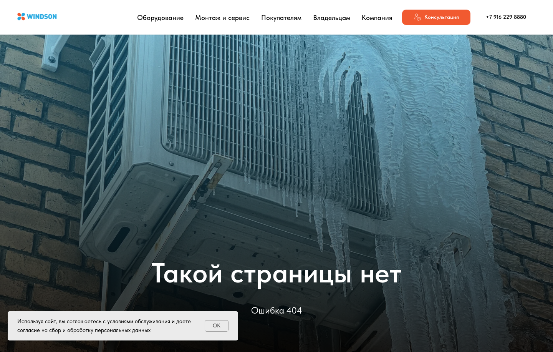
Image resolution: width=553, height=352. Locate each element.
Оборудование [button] (160, 17)
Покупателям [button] (281, 17)
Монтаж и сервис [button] (222, 17)
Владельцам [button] (331, 17)
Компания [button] (377, 17)
